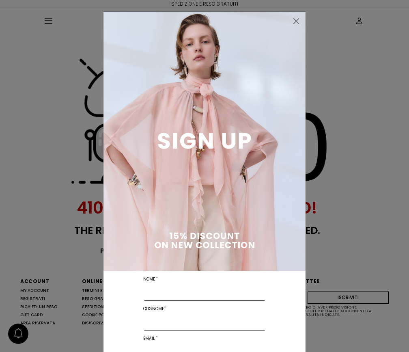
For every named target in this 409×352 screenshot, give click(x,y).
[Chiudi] (296, 21)
